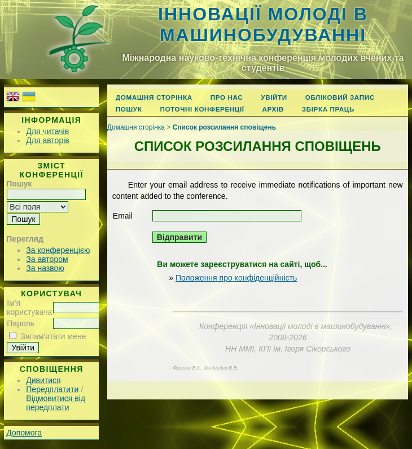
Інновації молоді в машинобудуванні (263, 24)
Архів (273, 109)
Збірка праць (328, 109)
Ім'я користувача (29, 308)
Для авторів (47, 140)
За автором (47, 259)
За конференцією (58, 250)
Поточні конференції (202, 109)
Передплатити (52, 389)
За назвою (45, 268)
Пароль (20, 323)
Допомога (24, 432)
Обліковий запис (340, 97)
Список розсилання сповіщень (224, 127)
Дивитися (43, 380)
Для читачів (47, 131)
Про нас (227, 97)
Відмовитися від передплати (55, 403)
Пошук (129, 109)
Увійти (274, 97)
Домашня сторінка (154, 97)
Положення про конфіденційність (236, 277)
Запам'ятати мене (53, 336)
